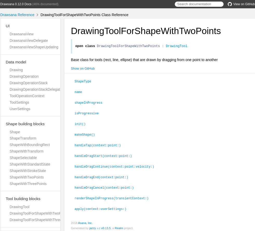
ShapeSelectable (23, 158)
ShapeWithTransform (26, 151)
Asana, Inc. (85, 220)
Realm (119, 225)
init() (82, 123)
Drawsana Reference (17, 15)
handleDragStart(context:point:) (105, 155)
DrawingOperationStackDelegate (36, 89)
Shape (15, 132)
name (80, 92)
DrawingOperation (24, 76)
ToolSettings (19, 102)
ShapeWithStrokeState (28, 171)
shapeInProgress (90, 103)
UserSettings (20, 109)
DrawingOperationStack (29, 83)
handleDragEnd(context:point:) (103, 175)
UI (8, 26)
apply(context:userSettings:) (102, 206)
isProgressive (89, 113)
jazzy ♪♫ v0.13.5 (100, 225)
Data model (16, 62)
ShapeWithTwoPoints (27, 177)
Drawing (16, 70)
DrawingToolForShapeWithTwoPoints (39, 213)
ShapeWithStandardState (30, 164)
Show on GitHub (83, 69)
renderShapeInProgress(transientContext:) (114, 196)
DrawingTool (19, 207)
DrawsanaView (21, 34)
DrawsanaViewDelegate (29, 40)
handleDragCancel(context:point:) (106, 185)
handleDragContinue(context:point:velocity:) (116, 165)
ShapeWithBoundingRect (30, 145)
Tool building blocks (23, 198)
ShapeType (85, 82)
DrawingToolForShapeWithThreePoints (41, 220)
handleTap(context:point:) (100, 144)
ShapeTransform (23, 138)
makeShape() (87, 134)
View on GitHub (241, 4)
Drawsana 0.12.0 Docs (15, 4)
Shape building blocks (25, 124)
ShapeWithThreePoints (28, 184)
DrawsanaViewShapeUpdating (34, 47)
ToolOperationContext (27, 96)
